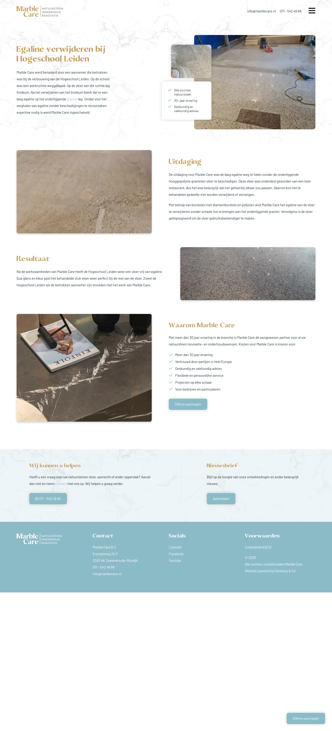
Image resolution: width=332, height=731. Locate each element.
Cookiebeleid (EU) (258, 547)
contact (61, 484)
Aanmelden (221, 498)
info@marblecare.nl (261, 11)
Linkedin (175, 547)
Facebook (176, 554)
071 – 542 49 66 (48, 498)
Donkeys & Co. (285, 571)
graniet (72, 99)
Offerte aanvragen (188, 404)
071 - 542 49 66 (291, 11)
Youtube (175, 560)
